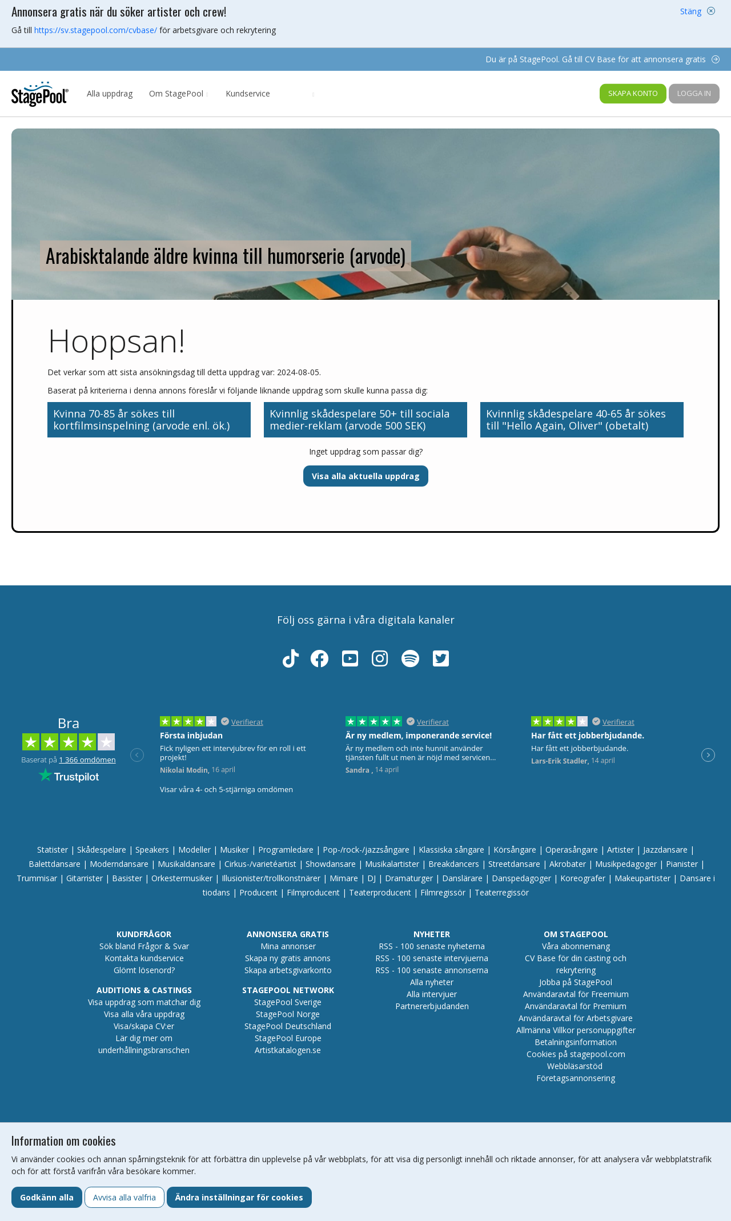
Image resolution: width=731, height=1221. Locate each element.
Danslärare (462, 878)
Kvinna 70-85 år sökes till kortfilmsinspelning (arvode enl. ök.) (141, 419)
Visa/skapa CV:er (144, 1026)
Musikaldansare (186, 863)
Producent (258, 892)
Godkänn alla (47, 1197)
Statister (52, 849)
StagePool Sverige (288, 1002)
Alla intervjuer (432, 994)
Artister (620, 849)
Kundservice (248, 93)
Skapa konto (633, 93)
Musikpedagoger (626, 863)
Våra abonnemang (576, 946)
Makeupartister (642, 878)
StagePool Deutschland (287, 1026)
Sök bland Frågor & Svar (144, 946)
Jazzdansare (665, 849)
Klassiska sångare (451, 849)
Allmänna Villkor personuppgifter (576, 1030)
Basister (127, 878)
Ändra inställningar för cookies (239, 1197)
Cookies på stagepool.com (576, 1054)
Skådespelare (101, 849)
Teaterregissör (502, 892)
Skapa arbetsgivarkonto (288, 970)
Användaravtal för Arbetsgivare (576, 1018)
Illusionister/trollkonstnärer (271, 878)
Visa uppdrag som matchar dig (144, 1002)
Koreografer (582, 878)
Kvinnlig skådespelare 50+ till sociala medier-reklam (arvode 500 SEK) (359, 419)
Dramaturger (409, 878)
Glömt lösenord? (144, 970)
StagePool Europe (288, 1038)
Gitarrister (84, 878)
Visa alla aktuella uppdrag (366, 476)
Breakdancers (453, 863)
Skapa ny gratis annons (288, 958)
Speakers (152, 849)
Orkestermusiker (181, 878)
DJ (371, 878)
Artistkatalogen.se (288, 1050)
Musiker (234, 849)
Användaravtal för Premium (575, 1006)
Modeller (194, 849)
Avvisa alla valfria (124, 1197)
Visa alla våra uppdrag (144, 1014)
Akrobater (567, 863)
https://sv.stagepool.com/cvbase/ (95, 30)
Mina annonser (288, 946)
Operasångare (571, 849)
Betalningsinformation (576, 1042)
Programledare (286, 849)
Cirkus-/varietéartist (260, 863)
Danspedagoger (521, 878)
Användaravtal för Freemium (576, 994)
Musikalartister (392, 863)
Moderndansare (119, 863)
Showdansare (331, 863)
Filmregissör (442, 892)
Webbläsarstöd (575, 1066)
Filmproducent (313, 892)
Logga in (694, 93)
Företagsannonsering (575, 1078)
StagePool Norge (288, 1014)
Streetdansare (514, 863)
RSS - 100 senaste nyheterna (432, 946)
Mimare (344, 878)
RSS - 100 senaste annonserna (431, 970)
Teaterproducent (380, 892)
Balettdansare (55, 863)
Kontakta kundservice (144, 958)
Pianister (682, 863)
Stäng (690, 11)
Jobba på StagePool (575, 982)
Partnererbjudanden (432, 1006)
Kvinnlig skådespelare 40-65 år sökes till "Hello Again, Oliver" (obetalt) (576, 419)
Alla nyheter (431, 982)
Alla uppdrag (109, 93)
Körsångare (514, 849)
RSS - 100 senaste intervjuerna (431, 958)
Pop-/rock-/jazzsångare (366, 849)
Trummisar (37, 878)
